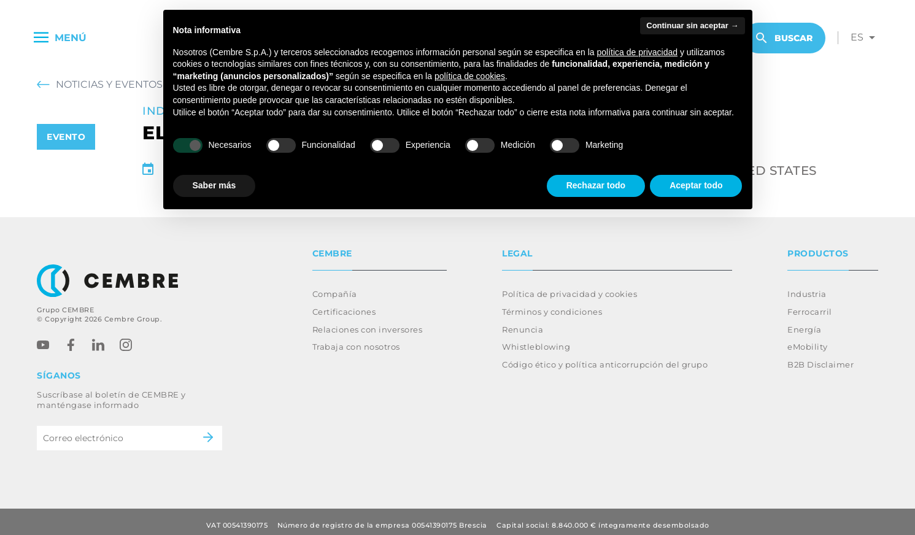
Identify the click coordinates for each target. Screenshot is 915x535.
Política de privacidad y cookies (569, 286)
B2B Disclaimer (820, 357)
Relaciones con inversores (367, 322)
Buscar (784, 38)
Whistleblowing (536, 339)
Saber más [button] (214, 185)
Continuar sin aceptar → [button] (692, 25)
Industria (807, 286)
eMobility (807, 339)
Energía (804, 322)
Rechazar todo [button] (595, 185)
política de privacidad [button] (637, 52)
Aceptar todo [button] (696, 185)
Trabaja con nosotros (356, 339)
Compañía (334, 286)
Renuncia (522, 322)
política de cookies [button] (469, 76)
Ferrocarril (809, 304)
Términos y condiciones (552, 304)
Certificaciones (344, 304)
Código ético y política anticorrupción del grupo (605, 357)
